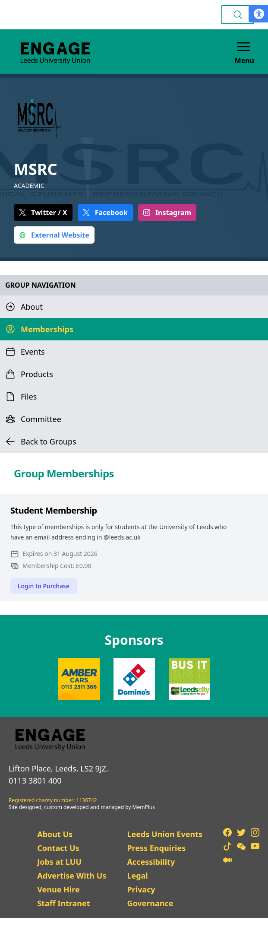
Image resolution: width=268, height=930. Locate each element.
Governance (150, 903)
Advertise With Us (71, 875)
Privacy (141, 889)
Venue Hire (58, 889)
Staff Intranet (63, 903)
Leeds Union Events (164, 834)
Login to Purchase (43, 586)
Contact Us (58, 848)
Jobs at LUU (59, 862)
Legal (137, 875)
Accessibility (151, 862)
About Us (55, 834)
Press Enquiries (156, 848)
